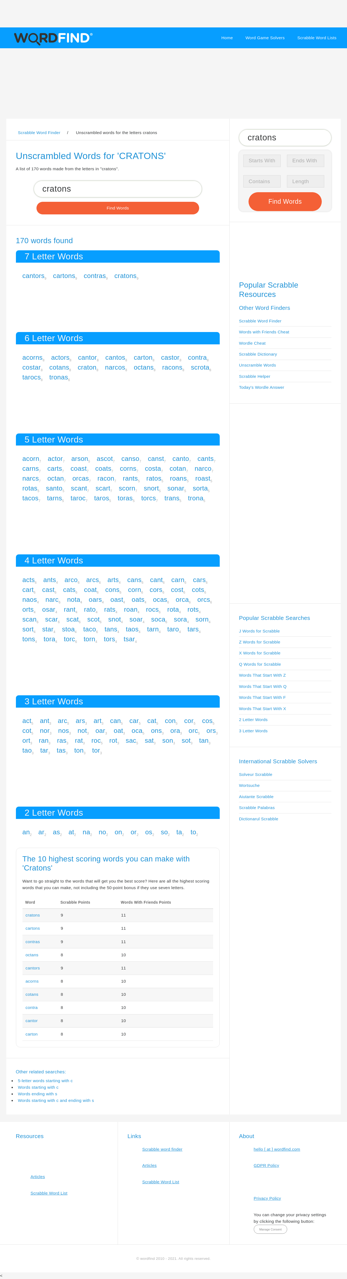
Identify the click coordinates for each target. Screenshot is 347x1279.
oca (137, 730)
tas (61, 750)
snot (114, 619)
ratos (154, 478)
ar (41, 832)
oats (138, 599)
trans (171, 498)
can (115, 720)
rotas (30, 488)
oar (100, 730)
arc (62, 720)
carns (30, 468)
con (170, 720)
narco (202, 468)
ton (79, 750)
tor (96, 750)
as (56, 832)
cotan (178, 468)
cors (156, 589)
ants (49, 579)
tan (203, 740)
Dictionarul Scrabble (258, 818)
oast (117, 599)
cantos (115, 357)
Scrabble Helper (254, 376)
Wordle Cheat (252, 343)
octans (144, 367)
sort (28, 629)
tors (109, 639)
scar (51, 619)
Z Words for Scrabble (259, 642)
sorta (200, 488)
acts (28, 579)
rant (70, 609)
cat (151, 720)
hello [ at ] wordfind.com (277, 1149)
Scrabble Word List (48, 1193)
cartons (64, 275)
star (47, 629)
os (148, 832)
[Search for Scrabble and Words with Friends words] (118, 189)
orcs (204, 599)
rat (79, 740)
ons (156, 730)
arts (113, 579)
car (134, 720)
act (27, 720)
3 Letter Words (253, 730)
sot (186, 740)
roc (96, 740)
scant (79, 488)
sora (180, 619)
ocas (160, 599)
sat (149, 740)
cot (27, 730)
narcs (30, 478)
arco (71, 579)
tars (193, 629)
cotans (59, 367)
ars (80, 720)
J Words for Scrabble (259, 631)
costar (31, 367)
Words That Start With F (262, 697)
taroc (78, 498)
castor (170, 357)
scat (72, 619)
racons (172, 367)
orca (182, 599)
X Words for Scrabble (260, 653)
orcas (80, 478)
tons (28, 639)
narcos (115, 367)
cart (28, 589)
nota (73, 599)
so (164, 832)
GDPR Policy (266, 1165)
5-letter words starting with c (45, 1080)
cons (112, 589)
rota (173, 609)
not (82, 730)
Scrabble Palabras (257, 807)
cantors (33, 275)
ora (175, 730)
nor (45, 730)
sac (131, 740)
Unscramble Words (257, 365)
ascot (105, 458)
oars (95, 599)
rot (113, 740)
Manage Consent (270, 1229)
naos (29, 599)
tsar (129, 639)
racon (105, 478)
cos (207, 720)
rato (90, 609)
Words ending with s (37, 1093)
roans (178, 478)
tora (49, 639)
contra (197, 357)
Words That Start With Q (262, 686)
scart (103, 488)
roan (130, 609)
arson (79, 458)
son (167, 740)
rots (193, 609)
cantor (87, 357)
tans (111, 629)
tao (27, 750)
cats (69, 589)
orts (28, 609)
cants (206, 458)
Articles (37, 1176)
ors (211, 730)
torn (89, 639)
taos (132, 629)
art (97, 720)
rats (109, 609)
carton (143, 357)
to (193, 832)
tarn (153, 629)
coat (90, 589)
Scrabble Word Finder (260, 321)
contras (95, 275)
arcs (92, 579)
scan (29, 619)
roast (202, 478)
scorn (127, 488)
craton (87, 367)
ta (179, 832)
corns (128, 468)
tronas (58, 377)
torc (69, 639)
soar (136, 619)
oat (118, 730)
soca (158, 619)
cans (134, 579)
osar (48, 609)
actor (55, 458)
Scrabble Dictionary (258, 354)
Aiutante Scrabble (256, 796)
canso (130, 458)
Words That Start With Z (262, 675)
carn (178, 579)
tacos (30, 498)
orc (193, 730)
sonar (175, 488)
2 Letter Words (253, 719)
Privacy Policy (267, 1198)
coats (103, 468)
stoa (68, 629)
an (26, 832)
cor (189, 720)
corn (134, 589)
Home (227, 37)
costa (153, 468)
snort (151, 488)
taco (89, 629)
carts (54, 468)
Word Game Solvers (265, 37)
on (118, 832)
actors (60, 357)
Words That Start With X (262, 708)
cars (199, 579)
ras (61, 740)
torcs (148, 498)
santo (54, 488)
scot (93, 619)
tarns (54, 498)
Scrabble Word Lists (317, 37)
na (86, 832)
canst (156, 458)
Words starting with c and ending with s (56, 1100)
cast (48, 589)
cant (156, 579)
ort (26, 740)
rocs (152, 609)
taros (101, 498)
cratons (125, 275)
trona (195, 498)
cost (177, 589)
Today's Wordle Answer (261, 387)
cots (198, 589)
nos (63, 730)
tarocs (31, 377)
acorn (31, 458)
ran (44, 740)
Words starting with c (38, 1087)
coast (78, 468)
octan (55, 478)
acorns (32, 357)
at (71, 832)
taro (173, 629)
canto (181, 458)
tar (44, 750)
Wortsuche (249, 785)
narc (52, 599)
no (102, 832)
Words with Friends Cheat (264, 332)
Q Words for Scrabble (260, 664)
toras (125, 498)
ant (44, 720)
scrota (200, 367)
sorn (202, 619)
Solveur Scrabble (255, 774)
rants (130, 478)
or (134, 832)
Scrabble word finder (162, 1149)
